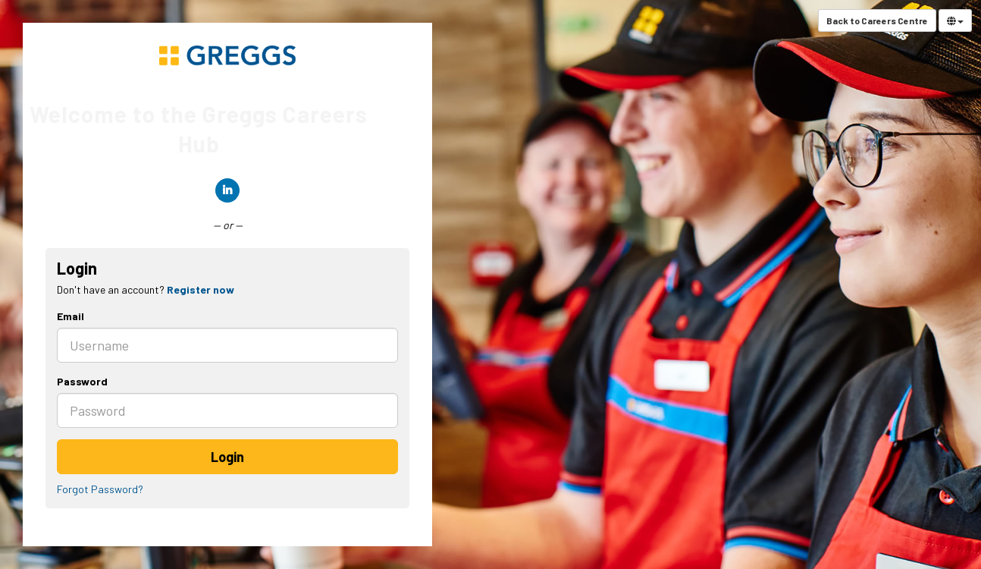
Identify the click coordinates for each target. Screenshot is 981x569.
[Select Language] (955, 20)
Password (82, 381)
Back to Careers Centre (877, 20)
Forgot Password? (100, 489)
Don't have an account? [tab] (145, 289)
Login (227, 456)
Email (70, 316)
